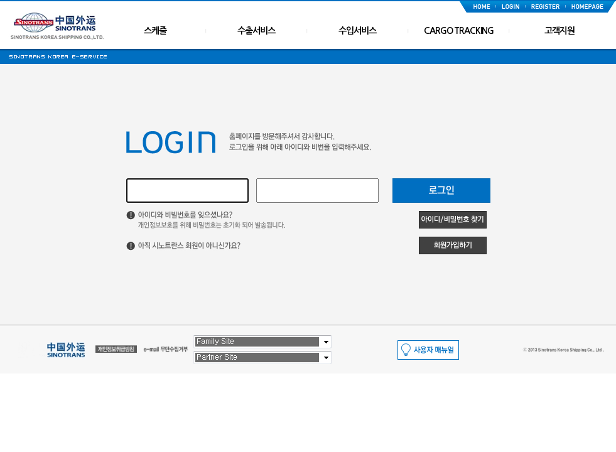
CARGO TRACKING (459, 30)
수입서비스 (357, 30)
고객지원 (559, 30)
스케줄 (155, 30)
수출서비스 (256, 30)
